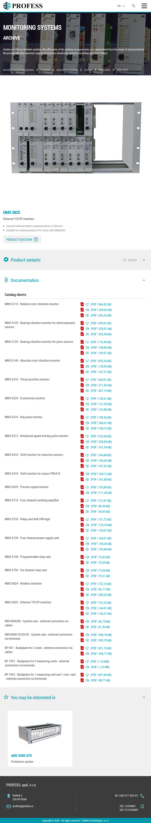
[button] (75, 260)
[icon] (144, 260)
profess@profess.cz (23, 806)
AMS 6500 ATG (21, 755)
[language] (121, 5)
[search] (134, 6)
